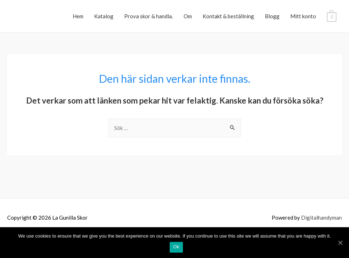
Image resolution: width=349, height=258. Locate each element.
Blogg (272, 16)
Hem (78, 16)
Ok (176, 246)
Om (188, 16)
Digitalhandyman (321, 217)
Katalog (103, 16)
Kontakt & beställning (228, 16)
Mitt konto (303, 16)
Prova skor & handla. (148, 16)
